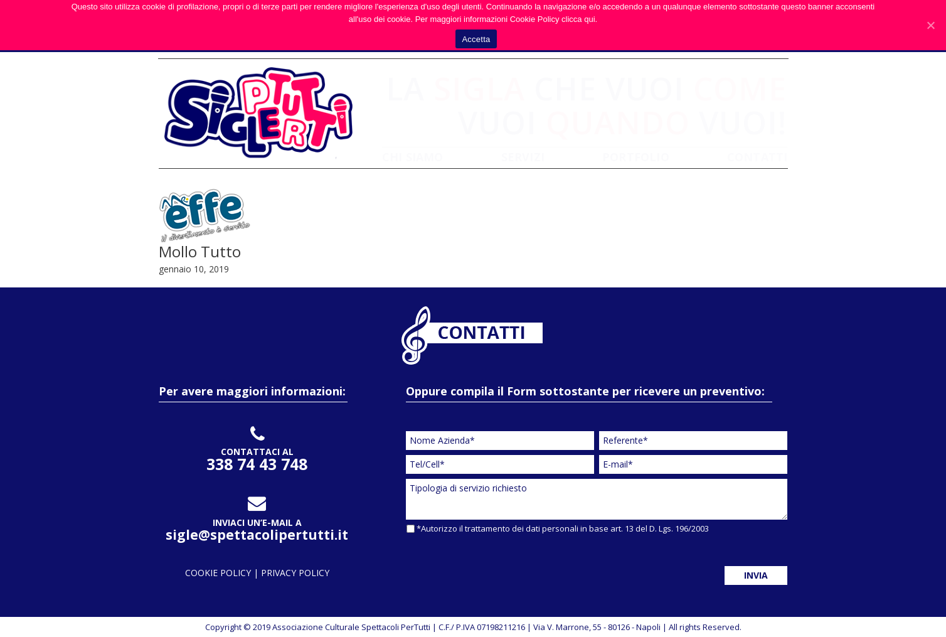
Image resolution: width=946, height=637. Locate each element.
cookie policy (219, 573)
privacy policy (295, 573)
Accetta (476, 39)
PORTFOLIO (635, 156)
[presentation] (501, 563)
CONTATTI (757, 156)
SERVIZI (523, 156)
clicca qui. (579, 19)
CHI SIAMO (413, 156)
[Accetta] (930, 25)
